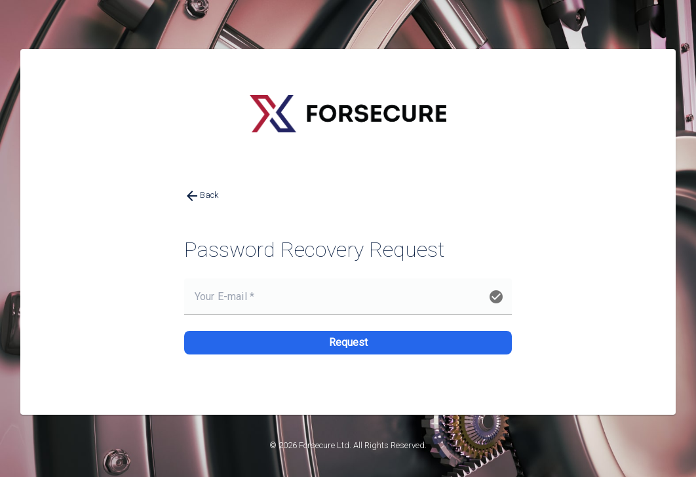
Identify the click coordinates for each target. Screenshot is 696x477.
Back (201, 196)
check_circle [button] (496, 297)
